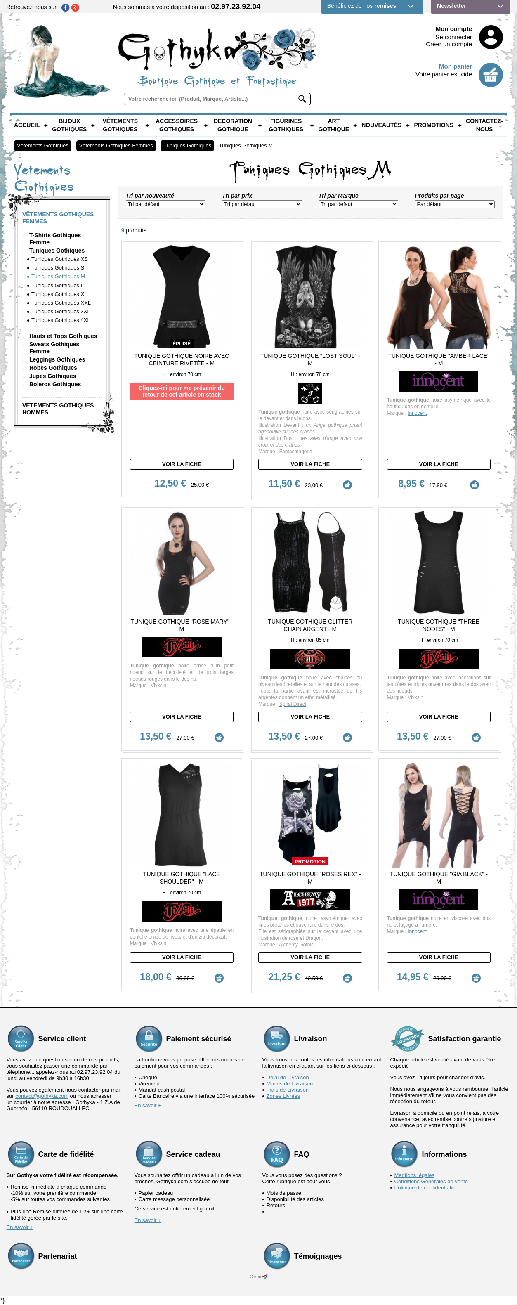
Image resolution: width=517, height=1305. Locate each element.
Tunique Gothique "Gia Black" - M (439, 877)
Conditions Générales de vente (431, 1181)
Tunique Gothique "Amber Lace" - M (438, 359)
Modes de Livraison (290, 1083)
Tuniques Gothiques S (57, 268)
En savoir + (148, 1105)
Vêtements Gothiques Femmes (116, 145)
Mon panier (455, 66)
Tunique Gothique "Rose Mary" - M (182, 625)
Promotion (310, 861)
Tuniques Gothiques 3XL (60, 311)
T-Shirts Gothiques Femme (55, 239)
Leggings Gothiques (57, 359)
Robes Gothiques (53, 367)
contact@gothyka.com (41, 1095)
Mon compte (454, 28)
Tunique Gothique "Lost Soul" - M (310, 359)
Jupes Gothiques (52, 376)
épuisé (181, 344)
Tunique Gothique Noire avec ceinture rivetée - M (181, 359)
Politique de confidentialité (425, 1187)
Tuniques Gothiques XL (59, 294)
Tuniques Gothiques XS (59, 259)
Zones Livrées (283, 1095)
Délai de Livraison (288, 1077)
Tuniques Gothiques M (246, 145)
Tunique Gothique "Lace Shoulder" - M (181, 877)
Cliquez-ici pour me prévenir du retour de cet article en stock (182, 391)
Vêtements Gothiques (120, 125)
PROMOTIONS (433, 125)
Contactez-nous (484, 125)
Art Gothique (333, 125)
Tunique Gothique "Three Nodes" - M (438, 625)
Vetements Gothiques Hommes (58, 409)
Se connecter (454, 36)
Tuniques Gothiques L (57, 285)
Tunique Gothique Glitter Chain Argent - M (310, 625)
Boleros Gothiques (55, 384)
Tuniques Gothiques (187, 145)
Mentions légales (414, 1175)
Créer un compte (449, 43)
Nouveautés (381, 125)
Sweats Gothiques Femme (54, 348)
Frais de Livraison (288, 1089)
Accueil (27, 125)
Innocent (417, 413)
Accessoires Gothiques (177, 125)
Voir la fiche (181, 464)
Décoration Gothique (233, 125)
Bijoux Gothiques (69, 125)
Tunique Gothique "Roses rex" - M (310, 877)
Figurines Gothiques (286, 125)
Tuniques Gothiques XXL (61, 303)
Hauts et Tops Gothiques (63, 336)
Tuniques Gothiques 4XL (60, 320)
